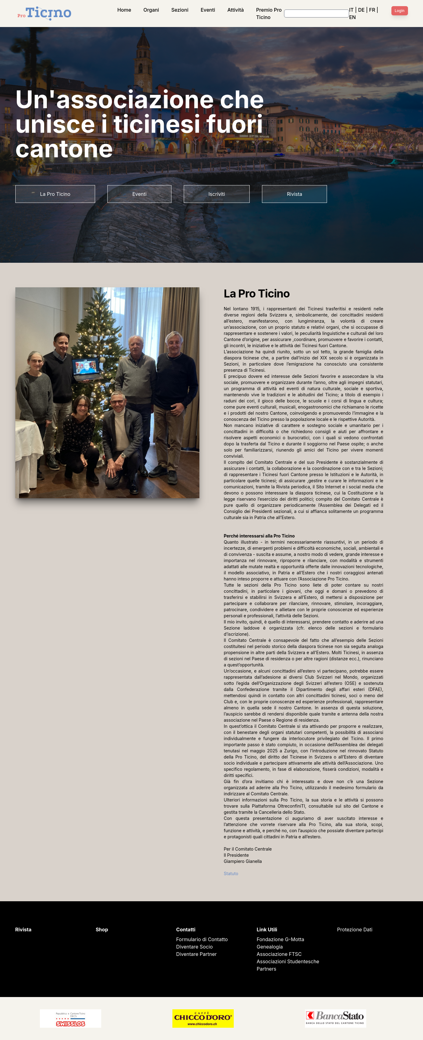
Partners (266, 969)
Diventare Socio (194, 947)
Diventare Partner (196, 954)
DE (361, 10)
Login (400, 10)
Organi (151, 10)
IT (351, 10)
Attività (235, 10)
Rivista (294, 194)
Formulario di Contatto (202, 939)
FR (372, 10)
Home (124, 10)
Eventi (208, 10)
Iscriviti (217, 194)
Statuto (231, 873)
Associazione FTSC (279, 954)
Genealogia (270, 947)
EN (352, 17)
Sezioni (179, 10)
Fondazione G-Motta (280, 939)
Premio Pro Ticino (269, 13)
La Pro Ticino (55, 194)
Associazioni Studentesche (288, 961)
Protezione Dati (354, 929)
